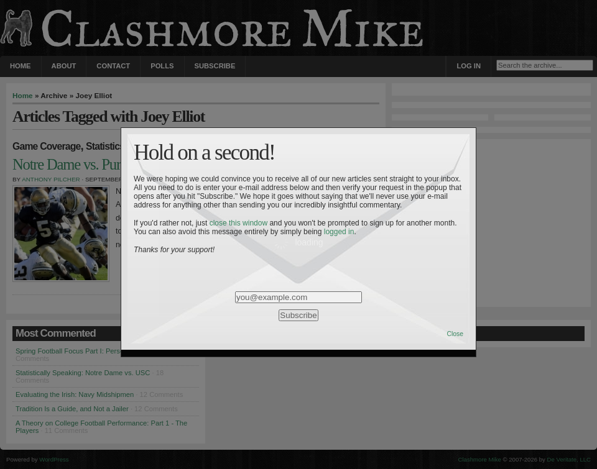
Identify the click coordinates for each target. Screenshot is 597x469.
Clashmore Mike (479, 459)
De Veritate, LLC (569, 459)
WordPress (53, 459)
